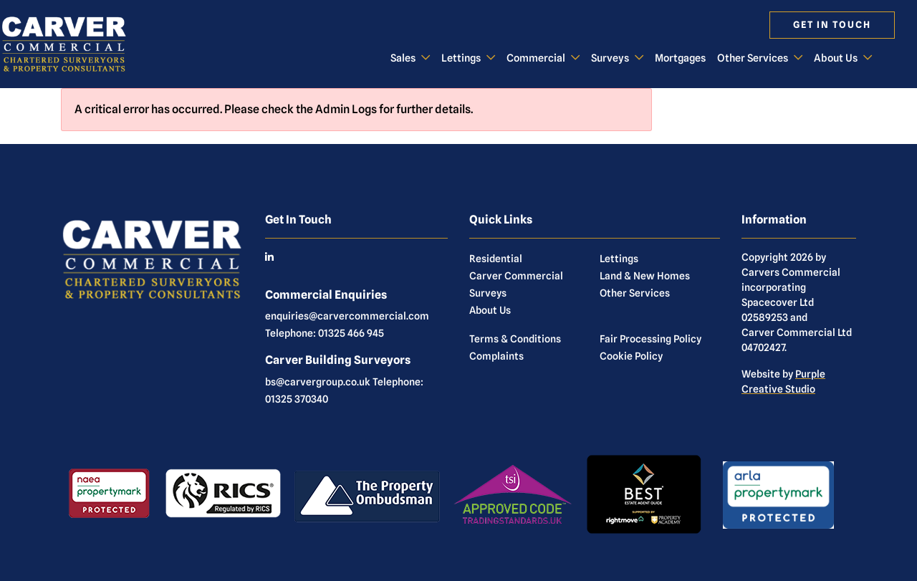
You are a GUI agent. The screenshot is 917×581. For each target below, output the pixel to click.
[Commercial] (75, 43)
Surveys (610, 58)
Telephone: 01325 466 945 (324, 333)
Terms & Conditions (515, 339)
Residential (495, 258)
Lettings (461, 58)
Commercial (535, 58)
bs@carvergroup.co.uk (317, 382)
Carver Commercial (516, 276)
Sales (403, 58)
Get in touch (832, 24)
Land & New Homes (645, 276)
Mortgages (680, 58)
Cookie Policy (631, 356)
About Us (836, 58)
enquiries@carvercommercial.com (347, 316)
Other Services (752, 58)
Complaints (496, 356)
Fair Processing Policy (650, 339)
